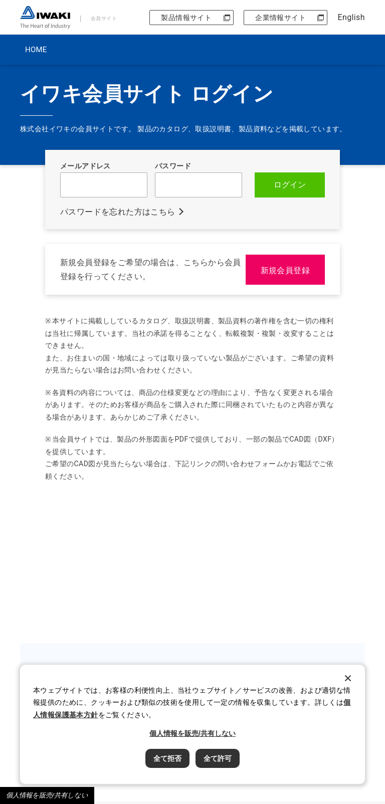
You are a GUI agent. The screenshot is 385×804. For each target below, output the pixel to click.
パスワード (173, 166)
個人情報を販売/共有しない (47, 795)
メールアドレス (85, 166)
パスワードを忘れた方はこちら (117, 212)
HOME (36, 49)
